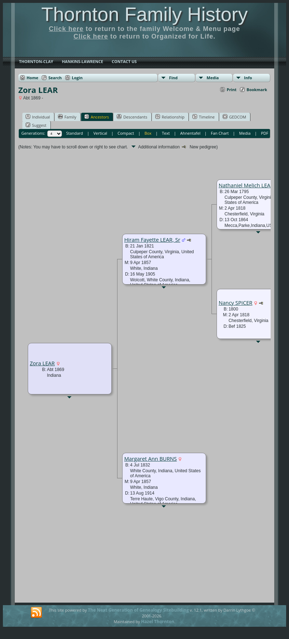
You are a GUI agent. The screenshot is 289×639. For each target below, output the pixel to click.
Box (147, 133)
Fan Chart (220, 133)
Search (55, 77)
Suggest (36, 125)
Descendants (132, 117)
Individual (38, 117)
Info (248, 77)
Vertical (100, 133)
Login (77, 77)
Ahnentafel (190, 133)
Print (231, 89)
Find (173, 77)
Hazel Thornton (157, 621)
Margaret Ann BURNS (150, 458)
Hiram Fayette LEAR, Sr (152, 239)
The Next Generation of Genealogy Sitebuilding (138, 610)
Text (166, 133)
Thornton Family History (144, 14)
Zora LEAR (42, 363)
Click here (66, 28)
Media (212, 77)
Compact (125, 133)
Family (67, 117)
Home (33, 77)
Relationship (169, 117)
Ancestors (96, 117)
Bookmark (256, 89)
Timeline (203, 117)
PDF (264, 133)
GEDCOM (234, 117)
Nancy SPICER (236, 302)
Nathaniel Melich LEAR (246, 185)
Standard (74, 133)
